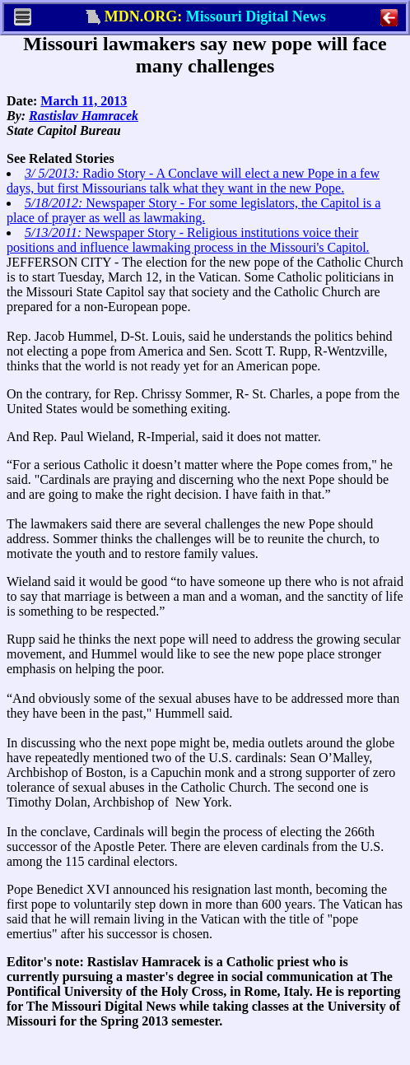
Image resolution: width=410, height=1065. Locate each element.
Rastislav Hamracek (83, 116)
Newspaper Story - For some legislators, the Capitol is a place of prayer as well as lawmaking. (193, 210)
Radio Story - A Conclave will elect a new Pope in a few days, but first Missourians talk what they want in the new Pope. (193, 180)
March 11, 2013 (83, 101)
